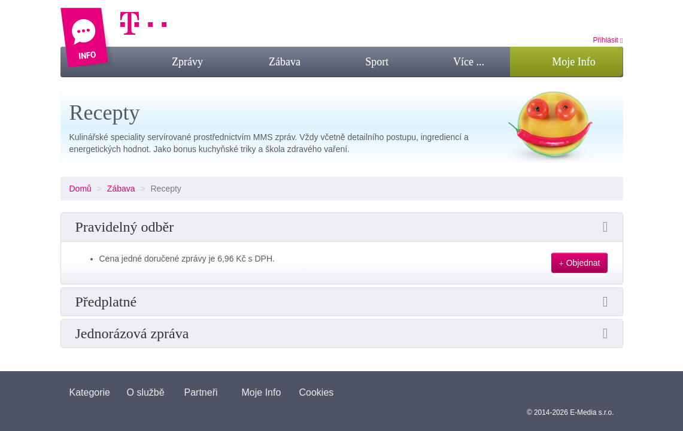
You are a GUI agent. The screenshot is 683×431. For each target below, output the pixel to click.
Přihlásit (608, 40)
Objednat (579, 263)
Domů (80, 188)
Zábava (121, 188)
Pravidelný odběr (124, 227)
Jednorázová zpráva (132, 333)
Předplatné (106, 301)
